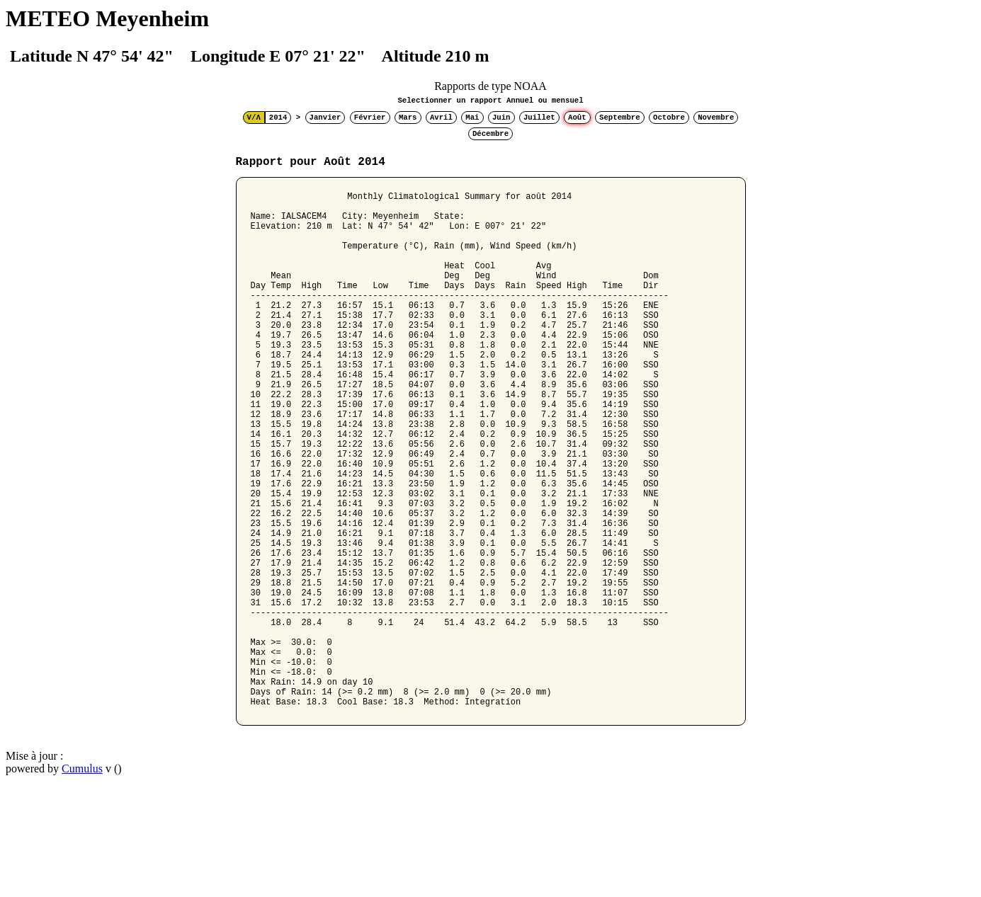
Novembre (716, 117)
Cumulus (82, 879)
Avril (441, 117)
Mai (472, 117)
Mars (408, 117)
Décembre (490, 134)
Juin (501, 117)
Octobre (669, 117)
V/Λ (254, 117)
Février (370, 117)
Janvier (325, 117)
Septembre (619, 117)
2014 (278, 117)
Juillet (539, 117)
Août (577, 117)
